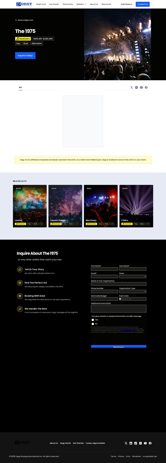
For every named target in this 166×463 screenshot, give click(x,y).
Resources (106, 4)
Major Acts (41, 4)
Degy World (65, 443)
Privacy (121, 456)
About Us (94, 4)
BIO (20, 87)
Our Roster (54, 4)
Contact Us (143, 4)
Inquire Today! (25, 55)
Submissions (126, 4)
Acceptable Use (150, 456)
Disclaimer (136, 456)
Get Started (78, 443)
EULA (128, 456)
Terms (113, 456)
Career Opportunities (95, 443)
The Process (67, 4)
